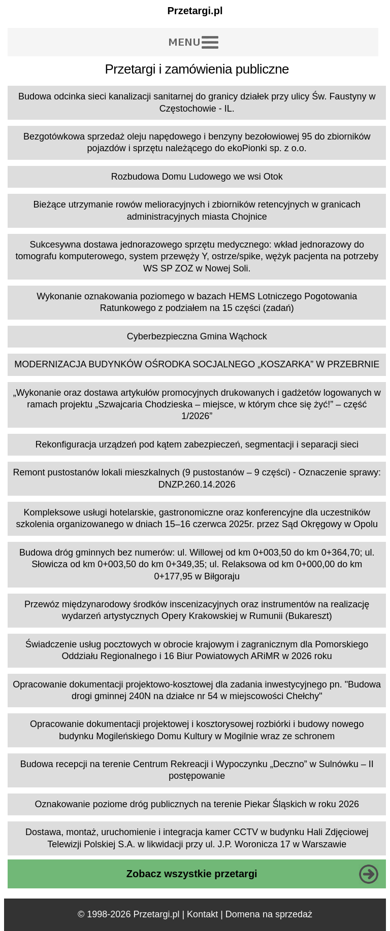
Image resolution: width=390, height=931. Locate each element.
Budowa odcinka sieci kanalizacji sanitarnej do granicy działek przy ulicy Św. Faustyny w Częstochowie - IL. (196, 102)
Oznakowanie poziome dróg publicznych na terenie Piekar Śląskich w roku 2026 (197, 804)
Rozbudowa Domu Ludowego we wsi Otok (197, 176)
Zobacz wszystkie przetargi (191, 873)
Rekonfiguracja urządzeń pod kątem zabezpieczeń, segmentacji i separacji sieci (197, 444)
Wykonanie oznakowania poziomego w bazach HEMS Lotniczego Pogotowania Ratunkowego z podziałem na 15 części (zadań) (197, 302)
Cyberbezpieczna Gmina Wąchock (197, 336)
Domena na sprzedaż (268, 914)
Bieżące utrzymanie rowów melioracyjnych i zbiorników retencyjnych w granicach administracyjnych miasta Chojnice (197, 210)
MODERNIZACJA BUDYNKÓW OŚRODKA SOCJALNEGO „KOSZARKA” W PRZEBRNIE (196, 364)
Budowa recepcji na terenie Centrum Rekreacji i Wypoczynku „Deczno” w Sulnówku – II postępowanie (197, 770)
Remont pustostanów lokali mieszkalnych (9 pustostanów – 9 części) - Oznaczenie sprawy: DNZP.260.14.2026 (197, 478)
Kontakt (202, 914)
